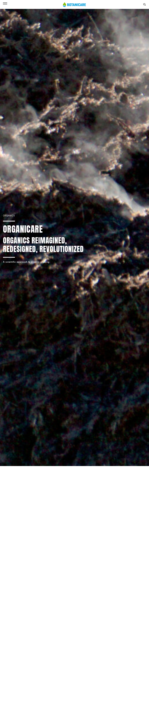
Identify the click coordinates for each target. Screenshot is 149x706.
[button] (5, 3)
